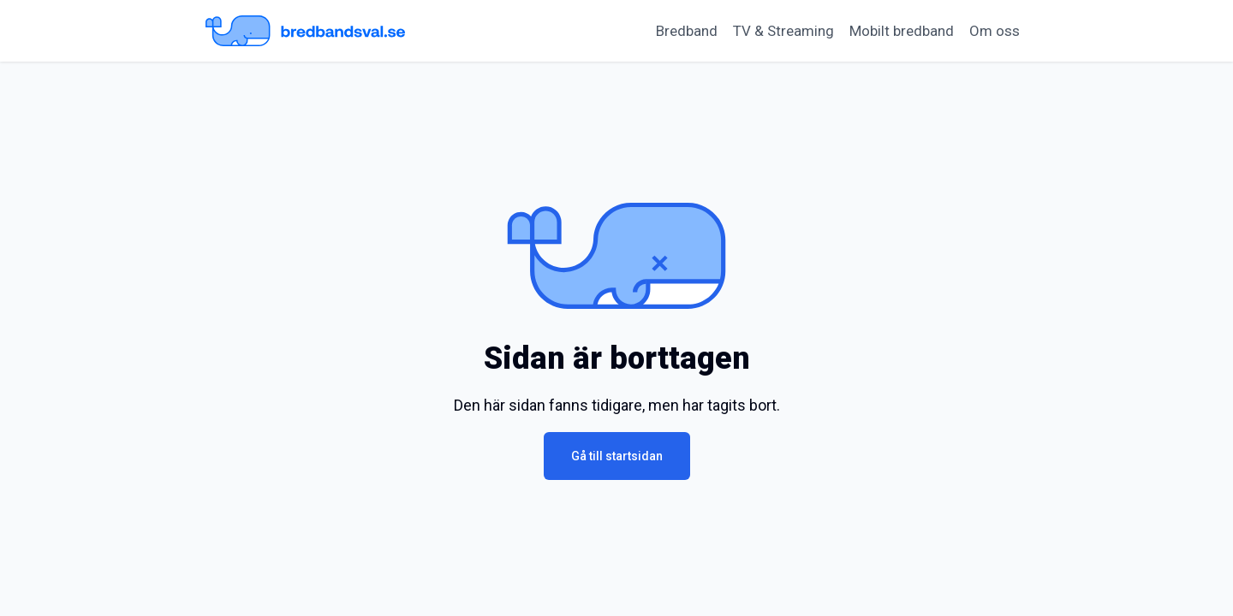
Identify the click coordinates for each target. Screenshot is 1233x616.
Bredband (687, 30)
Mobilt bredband (901, 30)
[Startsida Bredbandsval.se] (305, 31)
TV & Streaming (783, 30)
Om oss (994, 30)
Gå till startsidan (617, 456)
